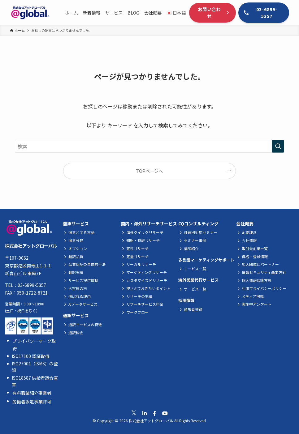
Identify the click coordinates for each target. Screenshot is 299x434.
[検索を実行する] (278, 146)
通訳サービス (76, 315)
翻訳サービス (76, 223)
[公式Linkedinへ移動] (144, 413)
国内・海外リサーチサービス (149, 223)
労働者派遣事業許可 (31, 401)
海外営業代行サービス (198, 280)
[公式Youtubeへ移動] (165, 413)
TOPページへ (149, 171)
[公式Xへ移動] (133, 413)
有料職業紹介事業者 (31, 393)
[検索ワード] (149, 146)
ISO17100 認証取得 (30, 356)
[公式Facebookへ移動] (154, 413)
